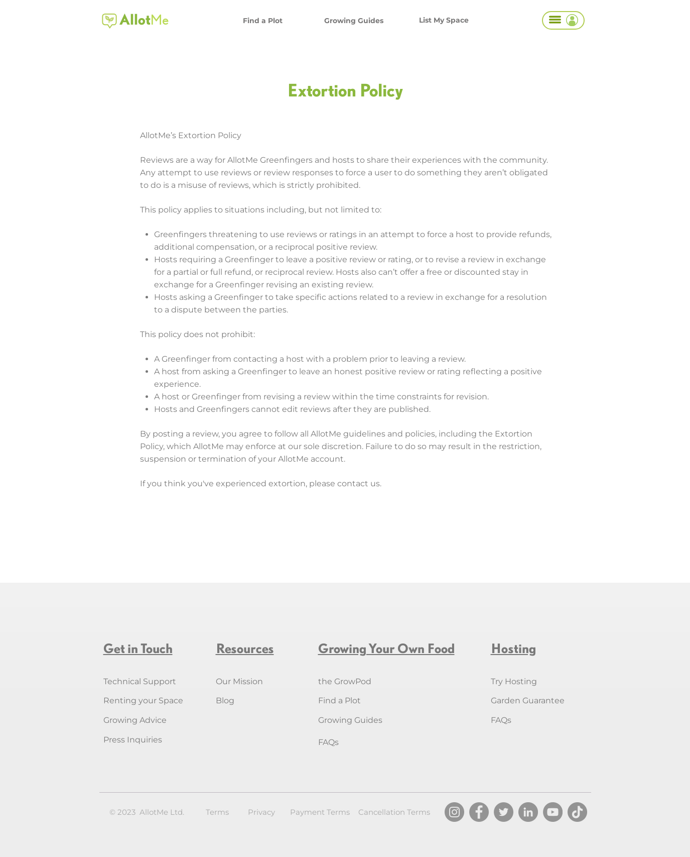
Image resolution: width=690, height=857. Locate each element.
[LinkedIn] (528, 812)
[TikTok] (577, 812)
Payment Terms (320, 812)
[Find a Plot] (263, 21)
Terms (217, 812)
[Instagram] (454, 812)
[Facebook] (479, 812)
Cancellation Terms (394, 812)
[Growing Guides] (354, 21)
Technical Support (139, 681)
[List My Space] (444, 20)
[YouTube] (553, 812)
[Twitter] (503, 812)
